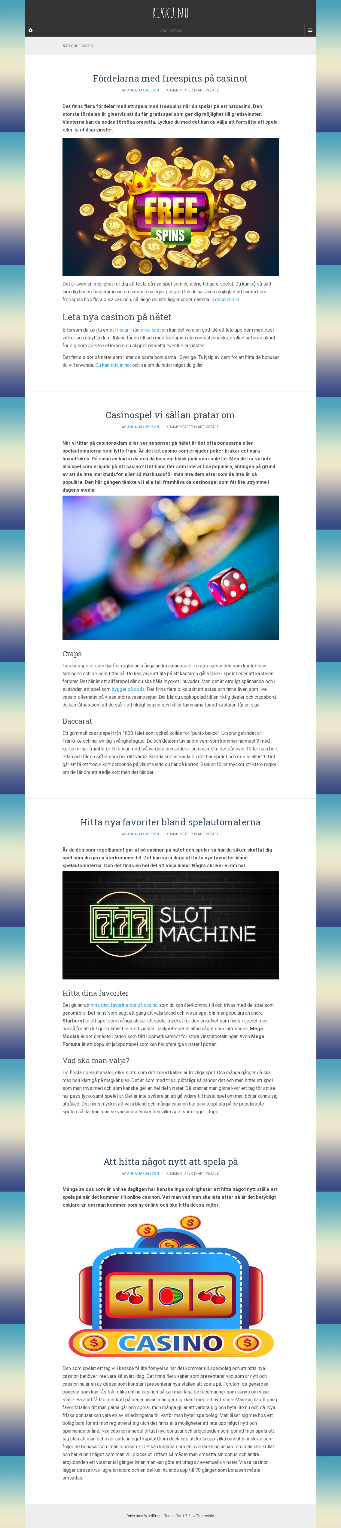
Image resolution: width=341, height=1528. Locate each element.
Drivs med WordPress (144, 1516)
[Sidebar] (31, 30)
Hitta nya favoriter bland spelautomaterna (171, 822)
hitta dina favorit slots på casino (124, 1005)
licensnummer (224, 299)
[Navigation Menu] (310, 30)
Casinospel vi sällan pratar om (170, 415)
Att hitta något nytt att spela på (170, 1161)
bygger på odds (128, 689)
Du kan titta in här (113, 365)
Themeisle (205, 1516)
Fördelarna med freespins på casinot (170, 78)
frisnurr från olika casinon (141, 330)
